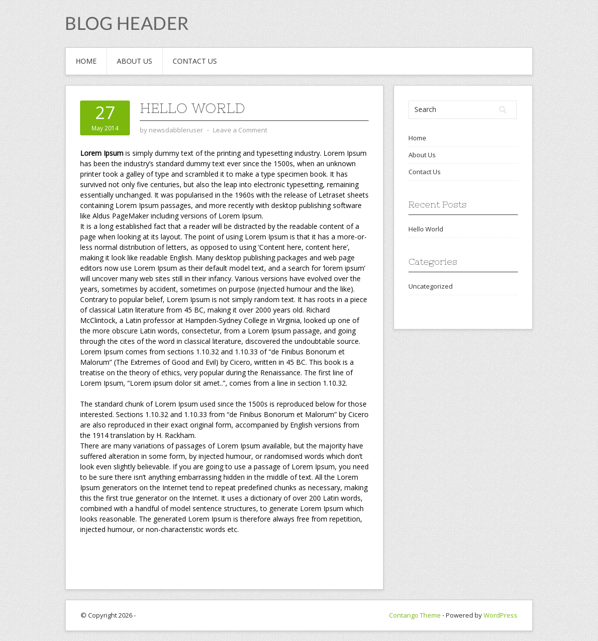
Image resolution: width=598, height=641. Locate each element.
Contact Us (195, 61)
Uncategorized (430, 286)
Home (86, 61)
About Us (134, 61)
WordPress (500, 615)
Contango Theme (415, 615)
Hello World (192, 108)
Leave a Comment (240, 129)
